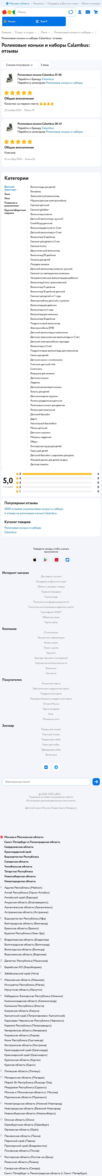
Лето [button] (7, 198)
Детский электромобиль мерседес (49, 341)
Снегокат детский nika (42, 364)
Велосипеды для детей (42, 187)
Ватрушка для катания (42, 373)
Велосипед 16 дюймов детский (47, 291)
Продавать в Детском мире (51, 581)
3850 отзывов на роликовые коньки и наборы (33, 509)
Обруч (34, 441)
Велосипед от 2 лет (41, 346)
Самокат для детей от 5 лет (45, 241)
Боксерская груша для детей (46, 446)
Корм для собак (51, 744)
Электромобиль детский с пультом (49, 300)
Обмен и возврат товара (51, 586)
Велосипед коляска (41, 214)
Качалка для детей (40, 259)
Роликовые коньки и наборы (72, 32)
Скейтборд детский (41, 223)
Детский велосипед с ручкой (46, 218)
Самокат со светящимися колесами (49, 273)
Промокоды (51, 596)
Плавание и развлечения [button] (11, 204)
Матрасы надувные (40, 437)
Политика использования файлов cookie (51, 607)
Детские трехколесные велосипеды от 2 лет (55, 337)
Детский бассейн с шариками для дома (52, 455)
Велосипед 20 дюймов (43, 255)
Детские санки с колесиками (46, 359)
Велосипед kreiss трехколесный (48, 282)
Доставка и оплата (51, 576)
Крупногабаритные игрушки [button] (15, 211)
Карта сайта (51, 622)
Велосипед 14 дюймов (42, 287)
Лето (44, 32)
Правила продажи (51, 591)
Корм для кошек (51, 734)
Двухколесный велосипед (45, 250)
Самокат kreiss (38, 246)
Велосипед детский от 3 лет (45, 228)
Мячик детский (38, 428)
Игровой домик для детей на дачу (49, 459)
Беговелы (35, 191)
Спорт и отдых (24, 32)
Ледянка (35, 382)
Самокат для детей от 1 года (45, 296)
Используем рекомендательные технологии (51, 800)
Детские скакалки (40, 432)
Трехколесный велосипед (44, 196)
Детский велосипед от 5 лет (46, 232)
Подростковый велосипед (45, 323)
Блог (51, 714)
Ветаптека (51, 754)
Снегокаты (36, 369)
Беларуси (71, 807)
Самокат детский (39, 205)
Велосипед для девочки (43, 305)
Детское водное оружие (44, 396)
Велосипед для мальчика (44, 314)
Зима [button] (7, 194)
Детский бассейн (40, 414)
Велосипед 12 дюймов (42, 237)
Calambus (10, 532)
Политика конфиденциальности (51, 601)
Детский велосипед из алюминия (49, 332)
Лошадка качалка (39, 264)
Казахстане (57, 807)
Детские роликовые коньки (45, 387)
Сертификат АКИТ (51, 612)
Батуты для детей (39, 391)
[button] (41, 21)
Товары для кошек (51, 729)
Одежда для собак (51, 749)
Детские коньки (39, 378)
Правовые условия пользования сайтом (51, 797)
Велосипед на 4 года (41, 309)
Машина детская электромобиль (48, 200)
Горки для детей (39, 450)
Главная (6, 32)
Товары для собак (51, 739)
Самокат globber (39, 209)
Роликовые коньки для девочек (47, 405)
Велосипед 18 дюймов (42, 318)
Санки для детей (39, 355)
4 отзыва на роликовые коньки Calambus (30, 513)
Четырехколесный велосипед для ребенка (54, 278)
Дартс (33, 419)
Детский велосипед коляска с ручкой (51, 268)
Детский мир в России (37, 807)
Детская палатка (39, 464)
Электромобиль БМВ (42, 328)
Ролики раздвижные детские (46, 400)
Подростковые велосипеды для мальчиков (54, 350)
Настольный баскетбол (43, 423)
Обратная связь (51, 617)
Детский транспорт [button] (10, 188)
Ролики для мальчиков (42, 409)
